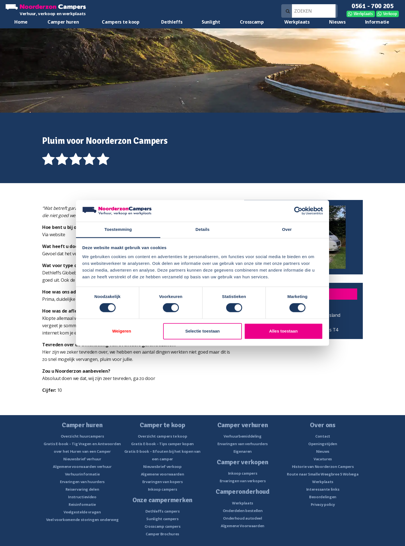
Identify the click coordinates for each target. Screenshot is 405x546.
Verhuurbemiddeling (243, 436)
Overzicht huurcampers (82, 436)
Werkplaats (363, 13)
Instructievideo (82, 496)
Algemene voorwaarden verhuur (82, 466)
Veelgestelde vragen (82, 512)
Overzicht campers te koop (162, 436)
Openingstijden (322, 443)
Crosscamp (252, 22)
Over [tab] (287, 229)
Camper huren (63, 22)
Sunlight (211, 22)
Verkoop (390, 13)
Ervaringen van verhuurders (242, 443)
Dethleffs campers (162, 511)
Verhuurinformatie (82, 474)
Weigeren (121, 331)
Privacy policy (323, 504)
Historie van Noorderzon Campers (323, 466)
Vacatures (323, 458)
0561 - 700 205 (373, 6)
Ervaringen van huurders (82, 481)
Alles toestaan (283, 331)
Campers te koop (121, 22)
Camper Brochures (162, 533)
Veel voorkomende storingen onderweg (82, 519)
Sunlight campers (162, 518)
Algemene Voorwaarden (242, 525)
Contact (322, 436)
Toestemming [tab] (118, 229)
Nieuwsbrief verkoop (162, 466)
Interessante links (322, 489)
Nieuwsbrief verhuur (82, 458)
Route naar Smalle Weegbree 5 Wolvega (322, 474)
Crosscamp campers (163, 526)
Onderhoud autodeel (242, 518)
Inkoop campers (162, 489)
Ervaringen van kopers (162, 481)
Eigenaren (242, 451)
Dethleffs (171, 22)
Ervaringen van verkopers (243, 480)
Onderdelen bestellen (243, 510)
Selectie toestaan (202, 331)
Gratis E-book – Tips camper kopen (162, 443)
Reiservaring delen (82, 489)
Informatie (377, 22)
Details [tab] (202, 229)
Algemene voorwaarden (162, 474)
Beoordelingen (322, 496)
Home (21, 22)
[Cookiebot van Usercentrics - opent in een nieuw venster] (298, 211)
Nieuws (337, 22)
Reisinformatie (82, 504)
